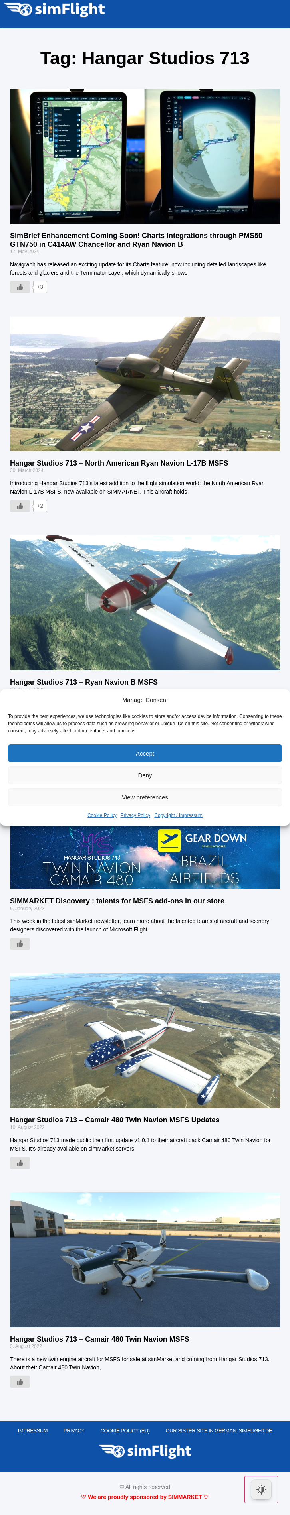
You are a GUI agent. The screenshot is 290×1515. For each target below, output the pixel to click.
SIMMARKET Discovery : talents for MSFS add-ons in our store (117, 901)
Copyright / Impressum (178, 815)
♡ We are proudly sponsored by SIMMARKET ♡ (145, 1497)
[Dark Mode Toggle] (261, 1489)
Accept (145, 753)
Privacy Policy (136, 815)
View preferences (145, 797)
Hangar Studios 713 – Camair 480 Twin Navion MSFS (99, 1339)
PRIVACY (74, 1431)
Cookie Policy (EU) (125, 1431)
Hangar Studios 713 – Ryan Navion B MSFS (84, 682)
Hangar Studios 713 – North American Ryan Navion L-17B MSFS (119, 463)
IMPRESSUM (33, 1431)
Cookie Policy (102, 815)
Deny (145, 775)
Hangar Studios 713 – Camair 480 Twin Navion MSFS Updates (115, 1120)
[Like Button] (20, 287)
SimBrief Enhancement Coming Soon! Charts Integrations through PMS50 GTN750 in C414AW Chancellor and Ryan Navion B (136, 240)
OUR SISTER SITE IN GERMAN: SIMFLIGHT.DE (219, 1431)
